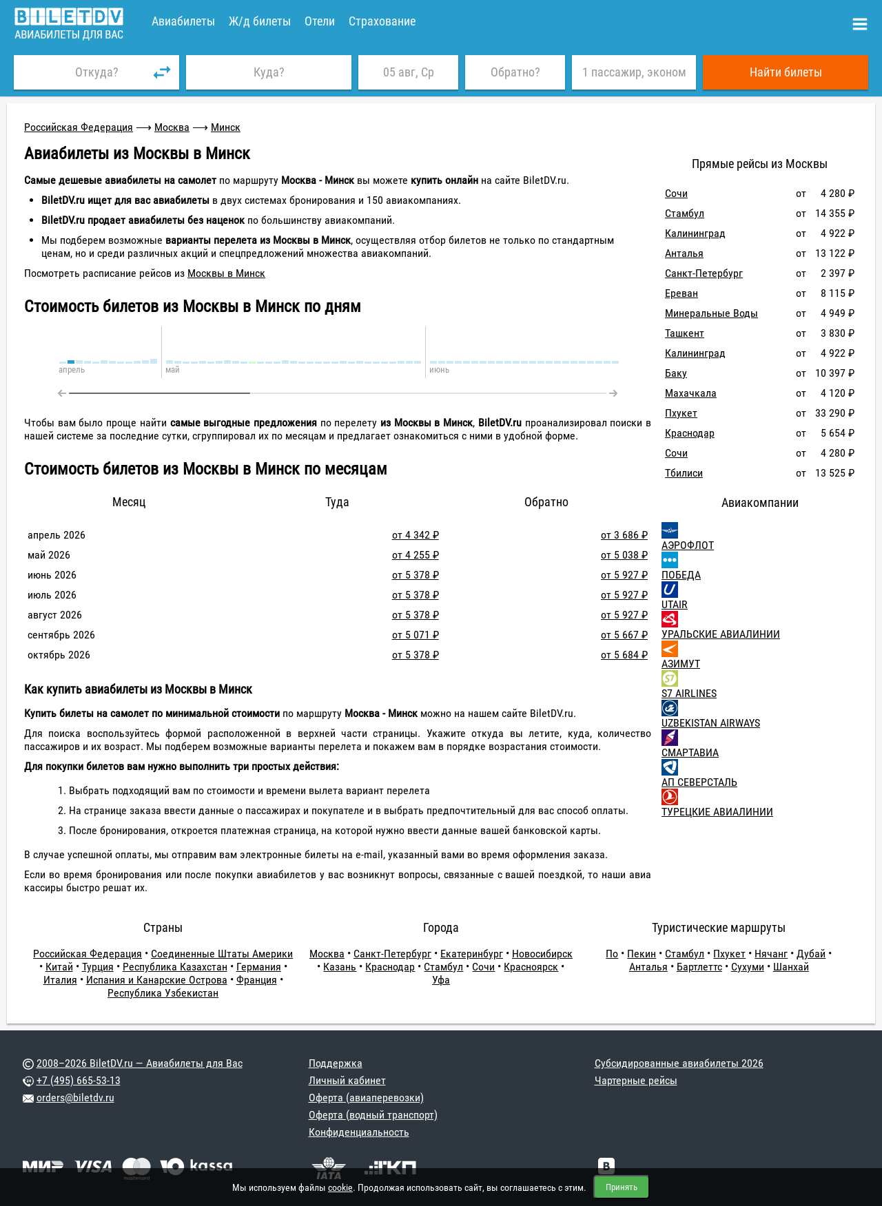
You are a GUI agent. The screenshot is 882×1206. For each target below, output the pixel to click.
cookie (340, 1187)
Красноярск (531, 966)
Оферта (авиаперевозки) (366, 1097)
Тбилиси (684, 472)
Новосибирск (542, 953)
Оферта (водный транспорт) (373, 1114)
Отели (320, 21)
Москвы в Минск (226, 273)
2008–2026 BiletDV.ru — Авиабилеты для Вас (140, 1063)
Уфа (441, 979)
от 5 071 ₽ (415, 634)
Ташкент (684, 333)
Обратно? (515, 72)
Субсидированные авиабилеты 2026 (679, 1063)
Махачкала (691, 392)
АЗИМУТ (681, 663)
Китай (59, 966)
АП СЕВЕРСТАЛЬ (699, 782)
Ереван (681, 293)
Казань (339, 966)
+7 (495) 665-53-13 (79, 1080)
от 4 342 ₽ (415, 534)
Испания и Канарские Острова (156, 979)
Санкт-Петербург (704, 273)
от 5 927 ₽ (624, 574)
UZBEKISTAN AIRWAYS (711, 722)
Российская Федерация (78, 127)
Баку (676, 373)
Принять (621, 1187)
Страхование (382, 21)
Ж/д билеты (260, 21)
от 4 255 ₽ (415, 554)
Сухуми (747, 966)
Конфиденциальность (359, 1132)
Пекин (641, 953)
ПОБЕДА (681, 574)
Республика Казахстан (175, 966)
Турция (98, 966)
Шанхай (791, 966)
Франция (256, 979)
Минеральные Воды (711, 313)
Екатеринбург (471, 953)
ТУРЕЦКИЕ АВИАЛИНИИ (717, 811)
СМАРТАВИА (690, 752)
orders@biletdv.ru (75, 1097)
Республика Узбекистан (162, 992)
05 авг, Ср (408, 72)
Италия (60, 979)
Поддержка (335, 1063)
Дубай (811, 953)
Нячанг (771, 953)
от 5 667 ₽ (624, 634)
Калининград (695, 233)
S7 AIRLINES (689, 693)
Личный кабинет (347, 1080)
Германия (258, 966)
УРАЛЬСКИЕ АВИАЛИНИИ (721, 634)
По (612, 953)
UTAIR (675, 604)
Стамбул (684, 213)
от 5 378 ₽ (415, 574)
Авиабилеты (183, 21)
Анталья (684, 253)
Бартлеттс (699, 966)
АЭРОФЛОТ (688, 545)
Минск (225, 127)
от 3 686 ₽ (624, 534)
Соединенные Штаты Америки (222, 953)
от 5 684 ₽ (624, 654)
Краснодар (690, 432)
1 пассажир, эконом (634, 72)
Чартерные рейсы (636, 1080)
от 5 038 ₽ (624, 554)
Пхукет (681, 412)
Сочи (676, 193)
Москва (171, 127)
